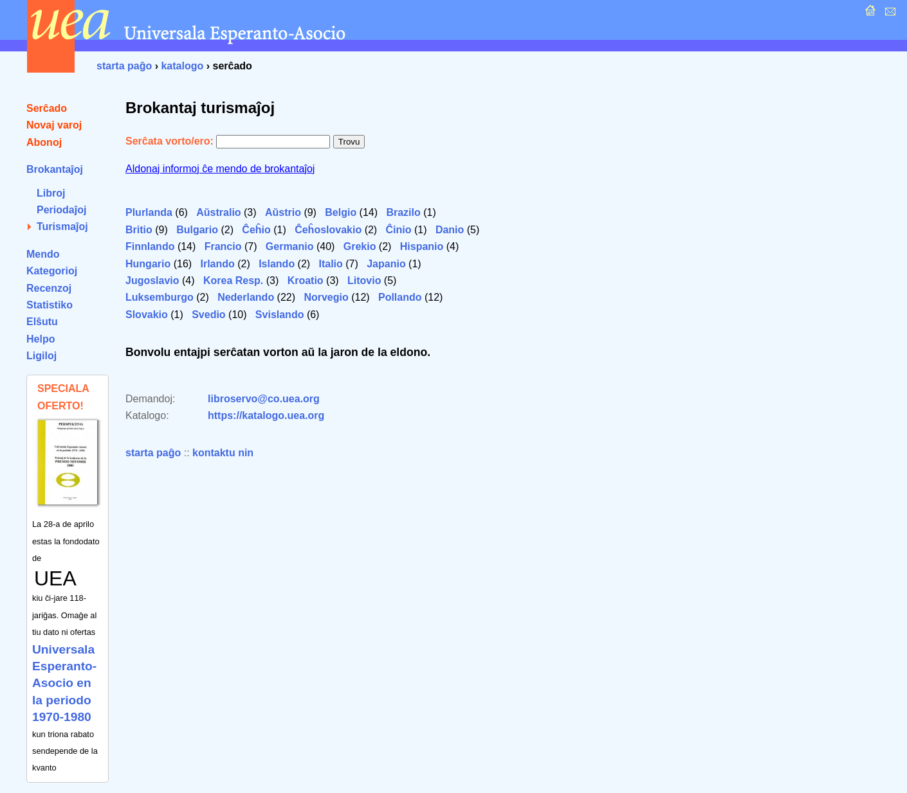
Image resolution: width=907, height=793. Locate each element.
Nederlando (245, 297)
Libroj (51, 193)
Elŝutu (42, 321)
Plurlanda (148, 212)
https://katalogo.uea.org (266, 415)
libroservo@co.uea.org (264, 398)
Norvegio (326, 297)
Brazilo (403, 212)
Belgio (340, 212)
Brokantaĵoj (54, 169)
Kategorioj (51, 270)
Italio (331, 263)
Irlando (217, 263)
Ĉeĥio (256, 229)
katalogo (182, 65)
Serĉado (46, 108)
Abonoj (44, 142)
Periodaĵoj (61, 209)
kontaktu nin (222, 452)
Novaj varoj (54, 125)
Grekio (360, 246)
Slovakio (146, 314)
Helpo (40, 339)
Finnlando (149, 246)
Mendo (43, 254)
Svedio (208, 314)
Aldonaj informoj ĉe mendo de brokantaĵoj (220, 168)
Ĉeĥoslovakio (328, 229)
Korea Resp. (233, 280)
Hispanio (422, 246)
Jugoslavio (152, 280)
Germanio (290, 246)
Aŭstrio (283, 212)
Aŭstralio (218, 212)
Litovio (364, 280)
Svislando (279, 314)
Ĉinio (399, 229)
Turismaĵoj (62, 226)
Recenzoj (48, 288)
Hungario (147, 263)
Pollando (400, 297)
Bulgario (197, 229)
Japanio (386, 263)
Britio (138, 229)
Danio (449, 229)
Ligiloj (41, 355)
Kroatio (306, 280)
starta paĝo (124, 65)
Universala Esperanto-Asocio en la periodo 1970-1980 (64, 683)
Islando (277, 263)
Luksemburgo (159, 297)
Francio (223, 246)
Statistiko (49, 304)
